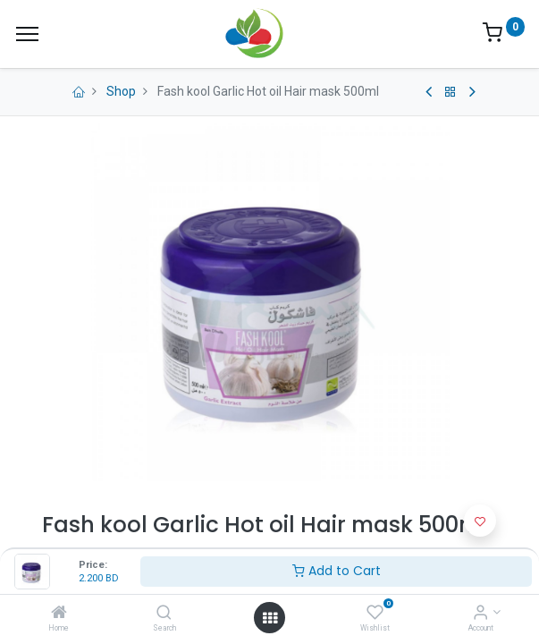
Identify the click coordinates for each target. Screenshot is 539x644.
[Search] (164, 613)
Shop (121, 91)
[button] (480, 520)
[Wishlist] (374, 613)
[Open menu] (270, 618)
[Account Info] (480, 613)
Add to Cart (336, 571)
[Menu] (27, 34)
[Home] (59, 613)
